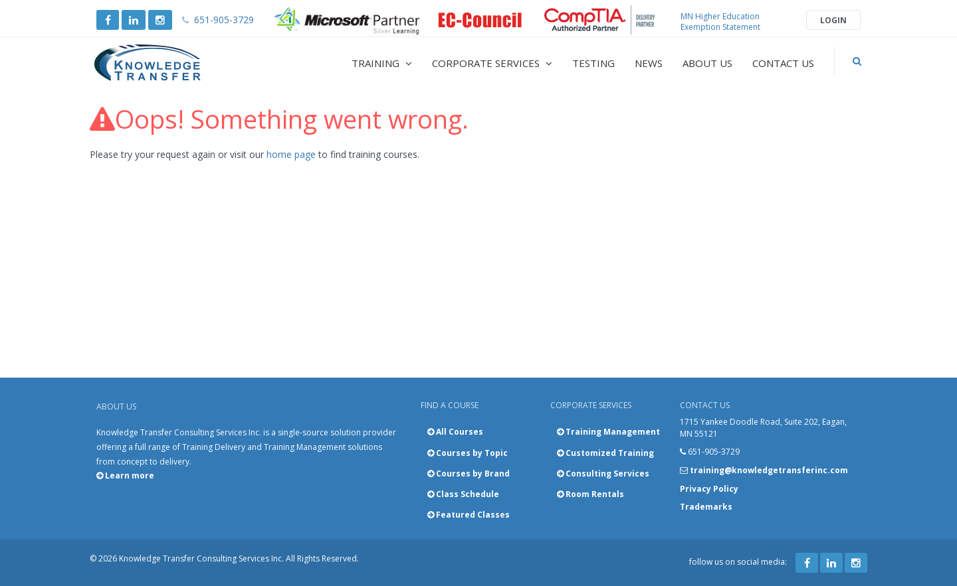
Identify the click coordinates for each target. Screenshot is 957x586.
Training (382, 63)
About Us (707, 63)
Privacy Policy (709, 488)
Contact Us (783, 63)
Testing (593, 63)
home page (291, 154)
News (649, 63)
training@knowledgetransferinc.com (769, 470)
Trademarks (706, 506)
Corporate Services (492, 63)
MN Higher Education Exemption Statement (720, 22)
